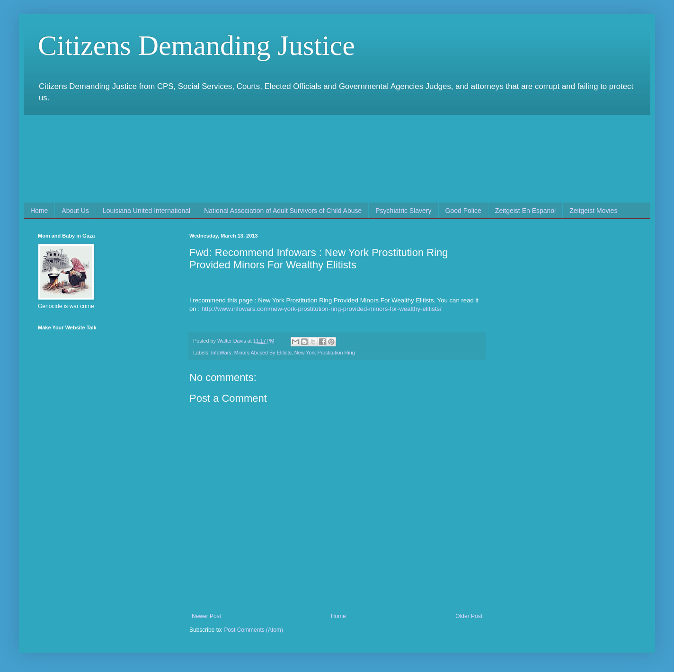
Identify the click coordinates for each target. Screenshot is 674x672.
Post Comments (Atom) (253, 630)
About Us (75, 210)
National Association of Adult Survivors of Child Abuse (283, 210)
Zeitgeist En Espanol (525, 210)
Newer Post (206, 616)
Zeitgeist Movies (593, 210)
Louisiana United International (146, 210)
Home (39, 210)
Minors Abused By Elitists (263, 352)
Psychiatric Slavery (403, 210)
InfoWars (221, 352)
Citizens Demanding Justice (196, 45)
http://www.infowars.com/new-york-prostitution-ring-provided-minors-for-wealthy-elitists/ (322, 308)
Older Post (468, 616)
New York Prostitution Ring (324, 352)
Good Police (463, 210)
